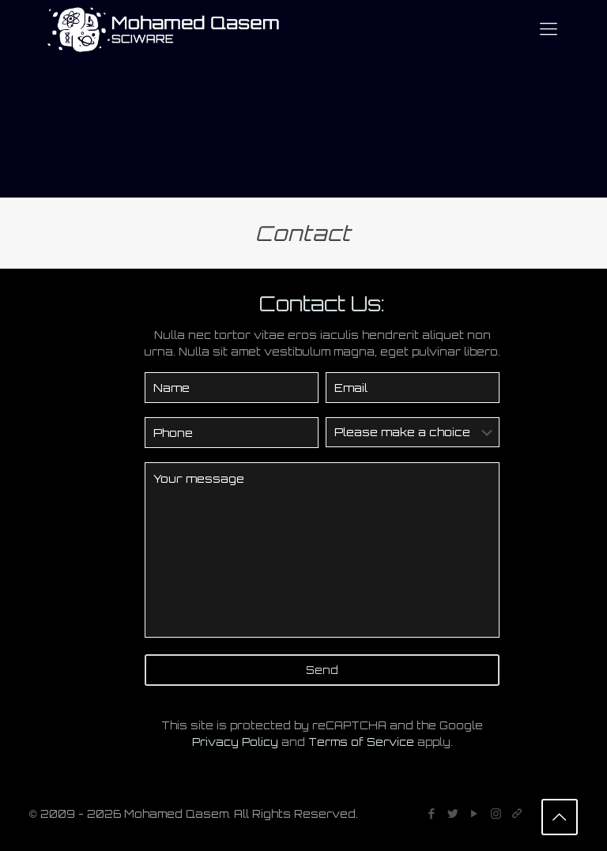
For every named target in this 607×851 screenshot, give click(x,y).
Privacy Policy (235, 742)
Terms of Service (361, 742)
